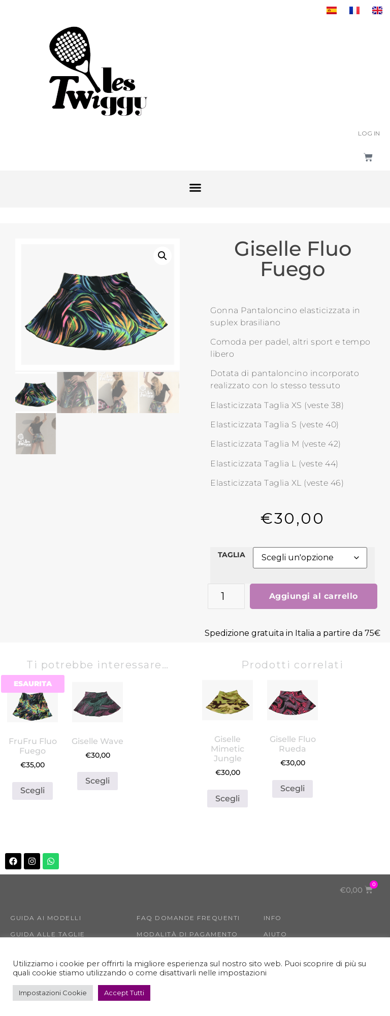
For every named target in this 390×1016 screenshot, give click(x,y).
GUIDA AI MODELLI (45, 918)
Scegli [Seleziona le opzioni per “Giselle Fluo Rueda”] (292, 788)
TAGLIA (231, 554)
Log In (369, 133)
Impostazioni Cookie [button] (53, 993)
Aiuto (275, 934)
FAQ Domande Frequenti (188, 918)
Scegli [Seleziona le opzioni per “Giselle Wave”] (97, 781)
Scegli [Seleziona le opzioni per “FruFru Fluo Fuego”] (32, 790)
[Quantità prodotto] (226, 596)
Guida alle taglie (47, 934)
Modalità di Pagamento (187, 934)
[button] (195, 187)
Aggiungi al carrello (313, 596)
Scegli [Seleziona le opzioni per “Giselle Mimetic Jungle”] (227, 798)
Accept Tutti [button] (124, 993)
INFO (273, 918)
